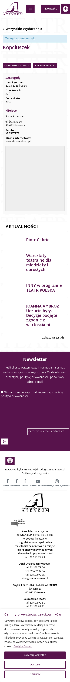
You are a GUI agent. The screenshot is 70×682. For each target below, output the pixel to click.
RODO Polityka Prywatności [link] (21, 470)
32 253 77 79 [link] (37, 557)
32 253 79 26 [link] (37, 567)
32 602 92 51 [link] (37, 603)
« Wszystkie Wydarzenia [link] (22, 29)
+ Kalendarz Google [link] (16, 65)
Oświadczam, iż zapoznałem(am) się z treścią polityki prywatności (32, 395)
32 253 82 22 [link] (37, 606)
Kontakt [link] (51, 8)
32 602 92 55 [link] (37, 575)
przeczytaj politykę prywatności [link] (27, 377)
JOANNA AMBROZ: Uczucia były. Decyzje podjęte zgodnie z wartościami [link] (43, 316)
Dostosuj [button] (35, 665)
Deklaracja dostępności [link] (35, 473)
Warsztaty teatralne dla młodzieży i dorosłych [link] (38, 263)
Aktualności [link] (22, 227)
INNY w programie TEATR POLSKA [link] (44, 288)
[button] (4, 441)
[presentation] (35, 409)
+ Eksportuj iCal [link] (45, 65)
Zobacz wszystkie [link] (53, 338)
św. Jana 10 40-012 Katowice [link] (35, 591)
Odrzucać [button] (35, 674)
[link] (65, 9)
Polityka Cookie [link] (23, 646)
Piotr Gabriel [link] (38, 240)
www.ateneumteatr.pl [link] (18, 141)
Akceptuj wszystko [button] (35, 655)
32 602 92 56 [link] (37, 571)
